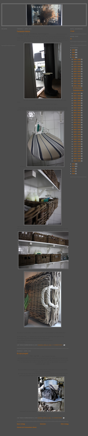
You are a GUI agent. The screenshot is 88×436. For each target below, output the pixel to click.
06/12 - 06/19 (77, 110)
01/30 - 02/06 (77, 66)
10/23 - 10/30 (77, 141)
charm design (44, 7)
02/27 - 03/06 (77, 76)
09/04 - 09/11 (77, 124)
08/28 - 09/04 (77, 122)
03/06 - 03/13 (77, 78)
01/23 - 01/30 (77, 64)
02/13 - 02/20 (77, 71)
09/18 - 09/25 (77, 129)
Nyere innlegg (21, 424)
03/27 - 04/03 (77, 83)
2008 (73, 50)
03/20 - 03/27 (77, 81)
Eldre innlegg (64, 424)
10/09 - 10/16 (77, 136)
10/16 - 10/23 (77, 139)
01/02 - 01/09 (77, 59)
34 (71, 38)
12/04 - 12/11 (77, 153)
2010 (73, 54)
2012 (73, 164)
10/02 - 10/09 (77, 134)
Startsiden (43, 424)
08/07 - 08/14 (77, 115)
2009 (73, 52)
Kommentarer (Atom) (30, 427)
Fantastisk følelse (23, 31)
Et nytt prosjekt (22, 353)
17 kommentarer (57, 344)
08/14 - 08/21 (77, 117)
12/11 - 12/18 (77, 156)
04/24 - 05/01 (77, 98)
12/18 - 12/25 (77, 158)
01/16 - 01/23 (77, 61)
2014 (73, 168)
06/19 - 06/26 (77, 112)
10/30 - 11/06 (77, 144)
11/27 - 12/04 (77, 151)
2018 (73, 173)
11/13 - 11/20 (77, 146)
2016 (73, 171)
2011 (73, 57)
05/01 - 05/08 (77, 100)
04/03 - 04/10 (77, 86)
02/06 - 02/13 (77, 69)
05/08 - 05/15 (77, 103)
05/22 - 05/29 (77, 105)
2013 (73, 166)
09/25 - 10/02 (77, 132)
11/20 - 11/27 (77, 148)
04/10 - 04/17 (77, 93)
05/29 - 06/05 (77, 108)
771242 (72, 31)
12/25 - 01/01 (77, 161)
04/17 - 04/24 (77, 95)
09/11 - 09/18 (77, 127)
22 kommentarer (57, 417)
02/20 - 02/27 (77, 73)
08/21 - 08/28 (77, 120)
